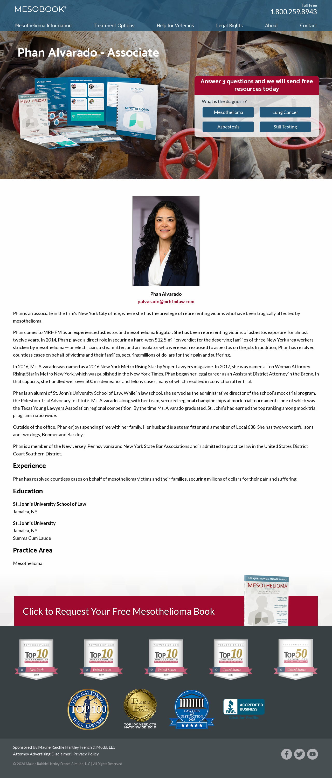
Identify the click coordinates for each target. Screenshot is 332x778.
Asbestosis (228, 126)
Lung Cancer (285, 112)
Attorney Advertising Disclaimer (42, 753)
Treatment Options (114, 26)
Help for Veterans (175, 26)
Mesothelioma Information (43, 26)
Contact (308, 26)
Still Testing (285, 126)
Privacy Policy (86, 753)
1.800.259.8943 (293, 11)
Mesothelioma (228, 112)
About (271, 26)
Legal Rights (229, 26)
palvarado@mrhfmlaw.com (166, 301)
